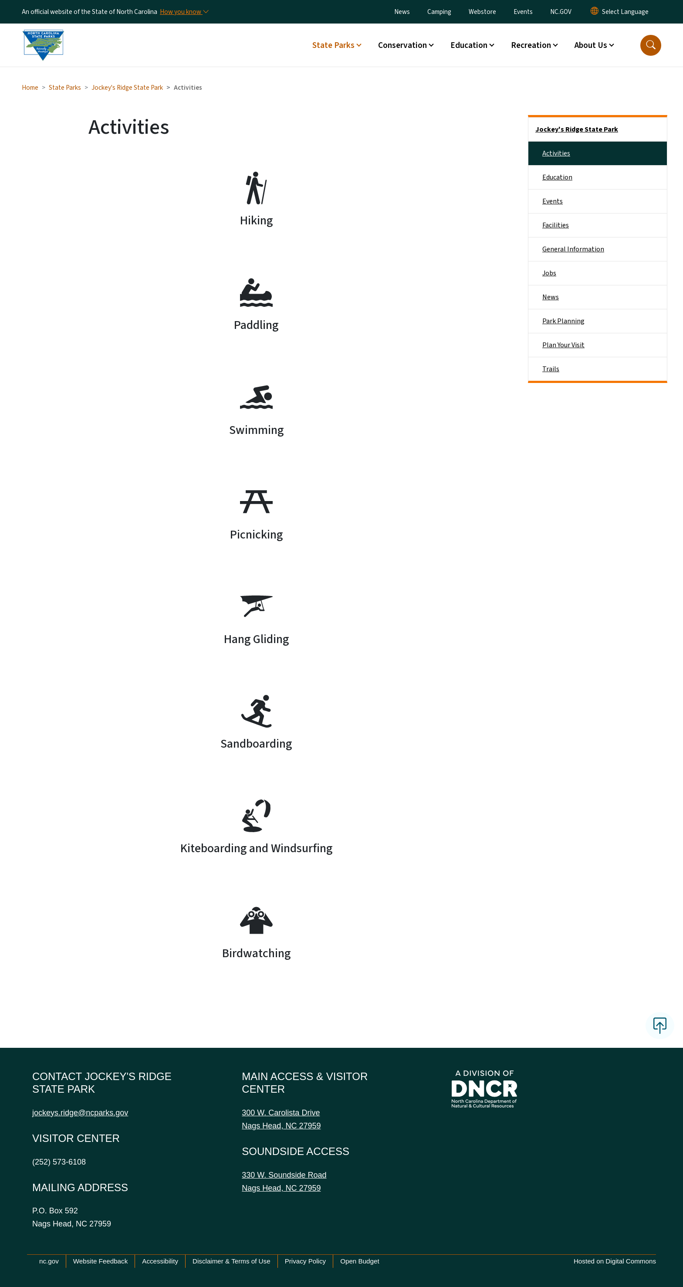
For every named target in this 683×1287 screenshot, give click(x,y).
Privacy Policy (305, 1261)
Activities (556, 153)
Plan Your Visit (563, 345)
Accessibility (160, 1261)
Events (523, 12)
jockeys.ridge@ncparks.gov (80, 1112)
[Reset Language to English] (594, 11)
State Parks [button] (333, 45)
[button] (650, 45)
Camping (439, 12)
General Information (573, 249)
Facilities (555, 225)
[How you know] (184, 11)
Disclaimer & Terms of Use (231, 1261)
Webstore (482, 12)
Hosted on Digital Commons (615, 1261)
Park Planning (563, 321)
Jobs (549, 273)
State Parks (65, 87)
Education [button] (468, 45)
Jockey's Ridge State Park (127, 87)
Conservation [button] (402, 45)
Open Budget (359, 1261)
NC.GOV (560, 12)
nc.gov (49, 1261)
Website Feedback (100, 1261)
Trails (550, 369)
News (402, 12)
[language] (625, 11)
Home (30, 87)
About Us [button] (591, 45)
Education (557, 177)
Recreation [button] (531, 45)
